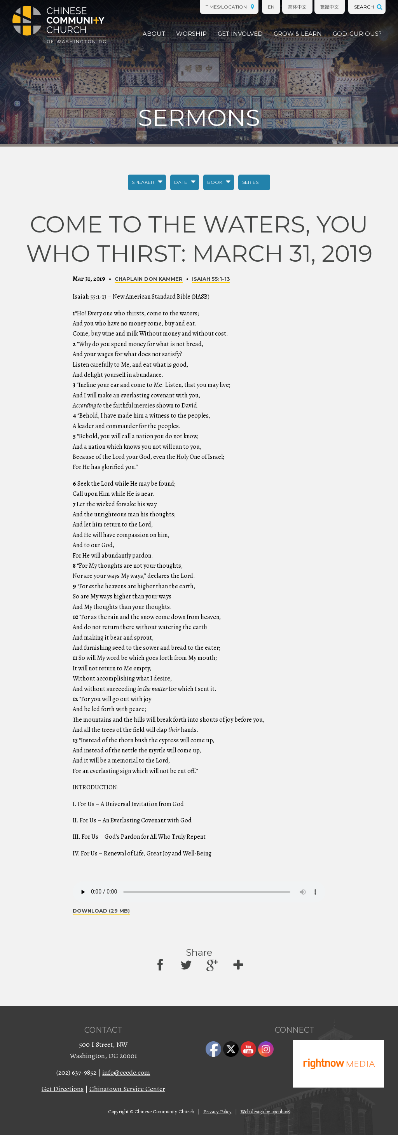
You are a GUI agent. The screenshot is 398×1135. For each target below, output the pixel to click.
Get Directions (63, 1088)
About (154, 33)
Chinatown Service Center (127, 1088)
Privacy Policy (217, 1111)
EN (271, 7)
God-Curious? (357, 33)
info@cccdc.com (126, 1072)
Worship (191, 33)
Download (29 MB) (101, 911)
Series (250, 182)
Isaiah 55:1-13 (211, 279)
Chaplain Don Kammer (149, 279)
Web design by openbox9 (265, 1111)
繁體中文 (329, 7)
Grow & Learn (298, 33)
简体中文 (297, 7)
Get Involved (240, 33)
